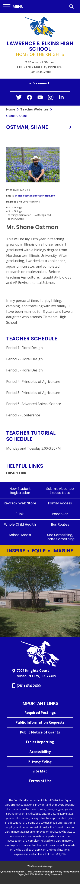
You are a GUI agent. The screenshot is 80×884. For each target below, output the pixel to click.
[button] (13, 6)
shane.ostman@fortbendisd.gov (35, 195)
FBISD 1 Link (16, 473)
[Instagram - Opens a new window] (50, 98)
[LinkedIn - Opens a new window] (61, 98)
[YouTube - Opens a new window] (40, 98)
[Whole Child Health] (20, 524)
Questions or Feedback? (12, 872)
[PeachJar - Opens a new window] (60, 514)
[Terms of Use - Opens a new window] (40, 781)
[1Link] (20, 514)
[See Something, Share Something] (60, 537)
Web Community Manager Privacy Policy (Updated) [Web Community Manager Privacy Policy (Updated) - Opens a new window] (54, 872)
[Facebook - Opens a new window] (29, 98)
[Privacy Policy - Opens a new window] (40, 761)
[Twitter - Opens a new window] (18, 98)
